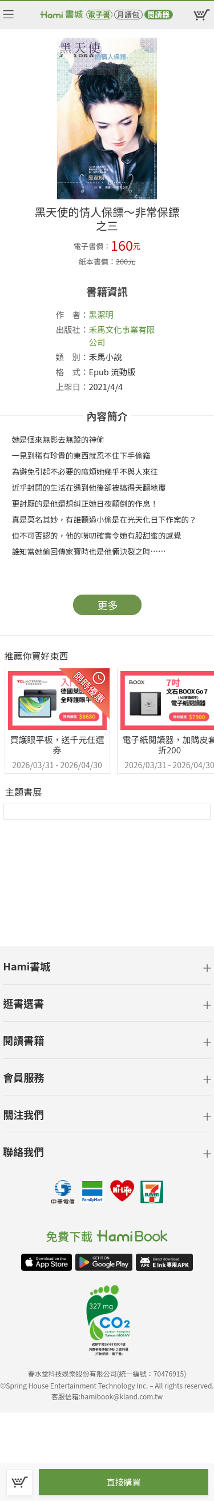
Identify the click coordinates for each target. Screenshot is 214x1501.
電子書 (99, 14)
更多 (108, 604)
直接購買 (123, 1482)
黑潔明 (101, 314)
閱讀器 (158, 14)
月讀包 (128, 14)
